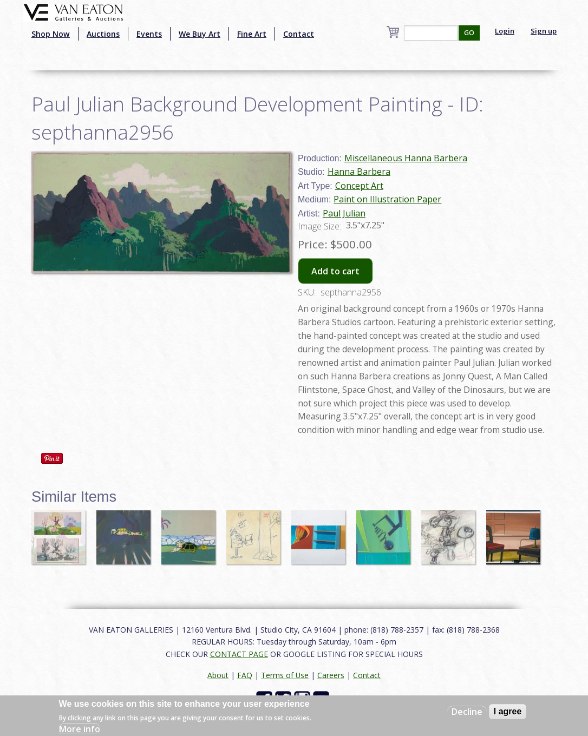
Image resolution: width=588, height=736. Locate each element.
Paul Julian (344, 213)
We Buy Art (199, 34)
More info (79, 729)
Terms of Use (285, 675)
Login (504, 31)
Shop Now (50, 34)
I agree (508, 711)
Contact (298, 34)
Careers (330, 675)
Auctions (103, 34)
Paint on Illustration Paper (387, 199)
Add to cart (335, 271)
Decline (467, 712)
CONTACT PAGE (239, 654)
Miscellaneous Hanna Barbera (405, 158)
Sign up (544, 31)
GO (469, 32)
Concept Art (359, 186)
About (217, 675)
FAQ (244, 675)
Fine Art (251, 34)
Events (149, 34)
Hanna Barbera (359, 172)
